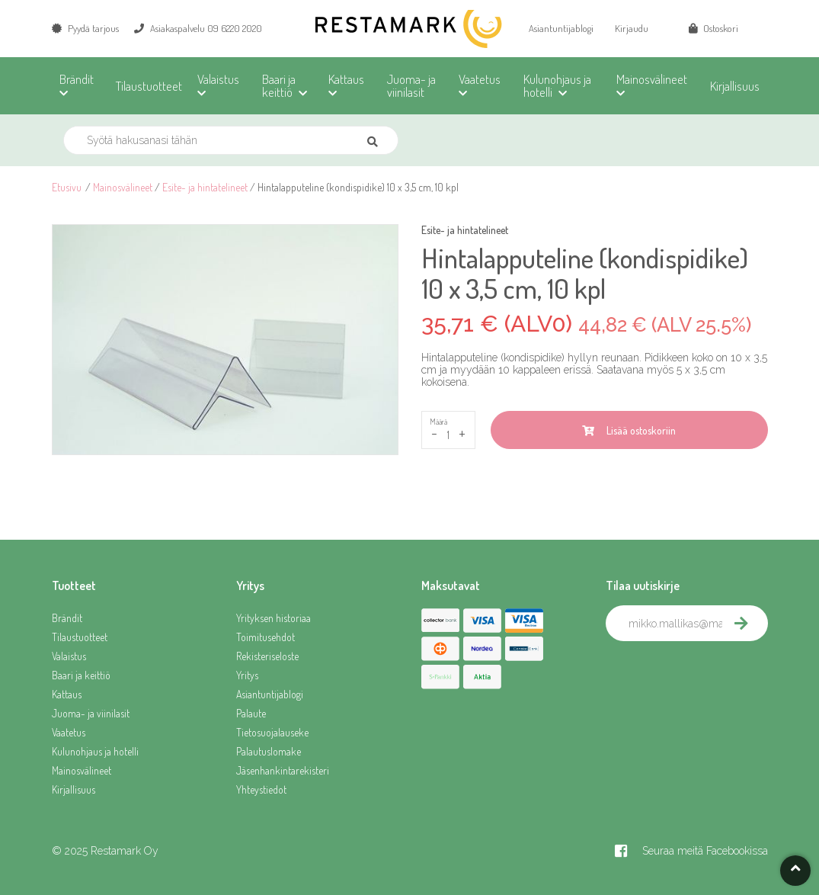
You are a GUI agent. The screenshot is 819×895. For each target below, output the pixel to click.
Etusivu (67, 187)
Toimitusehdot (265, 636)
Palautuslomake (268, 751)
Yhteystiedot (261, 789)
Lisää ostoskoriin (629, 430)
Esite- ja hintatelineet (205, 187)
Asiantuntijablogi (561, 28)
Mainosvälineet (122, 187)
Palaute (251, 713)
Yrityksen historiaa (273, 617)
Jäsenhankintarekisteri (282, 770)
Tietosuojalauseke (272, 732)
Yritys (247, 675)
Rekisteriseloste (267, 656)
